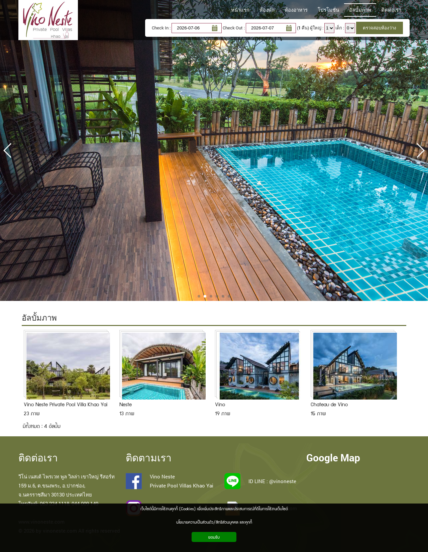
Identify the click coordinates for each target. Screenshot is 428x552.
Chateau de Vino (329, 404)
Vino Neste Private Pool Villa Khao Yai (65, 404)
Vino (220, 404)
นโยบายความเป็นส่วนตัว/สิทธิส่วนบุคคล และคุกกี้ (214, 522)
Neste (125, 404)
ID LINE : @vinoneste (272, 481)
